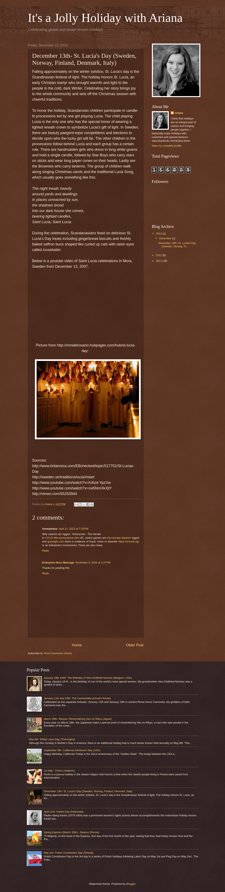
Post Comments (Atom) (58, 653)
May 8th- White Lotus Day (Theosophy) (52, 739)
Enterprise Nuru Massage (58, 562)
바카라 (49, 537)
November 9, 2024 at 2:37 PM (93, 562)
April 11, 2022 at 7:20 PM (73, 528)
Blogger (130, 883)
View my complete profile (166, 145)
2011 (159, 260)
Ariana (179, 112)
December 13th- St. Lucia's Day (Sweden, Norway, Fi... (177, 245)
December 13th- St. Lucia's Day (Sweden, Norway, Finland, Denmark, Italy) (88, 791)
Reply (45, 550)
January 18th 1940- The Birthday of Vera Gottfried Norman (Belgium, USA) (88, 677)
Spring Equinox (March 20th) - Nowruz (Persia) (71, 832)
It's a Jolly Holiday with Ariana (105, 18)
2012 (159, 255)
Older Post (134, 645)
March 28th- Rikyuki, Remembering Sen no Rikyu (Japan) (78, 718)
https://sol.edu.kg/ (128, 541)
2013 (159, 233)
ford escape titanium (119, 537)
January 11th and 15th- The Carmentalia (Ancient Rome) (77, 698)
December (165, 238)
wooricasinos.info (68, 537)
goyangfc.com (55, 541)
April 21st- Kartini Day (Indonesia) (64, 811)
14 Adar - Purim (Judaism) (59, 770)
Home (77, 645)
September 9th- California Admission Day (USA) (72, 750)
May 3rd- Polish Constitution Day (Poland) (68, 852)
